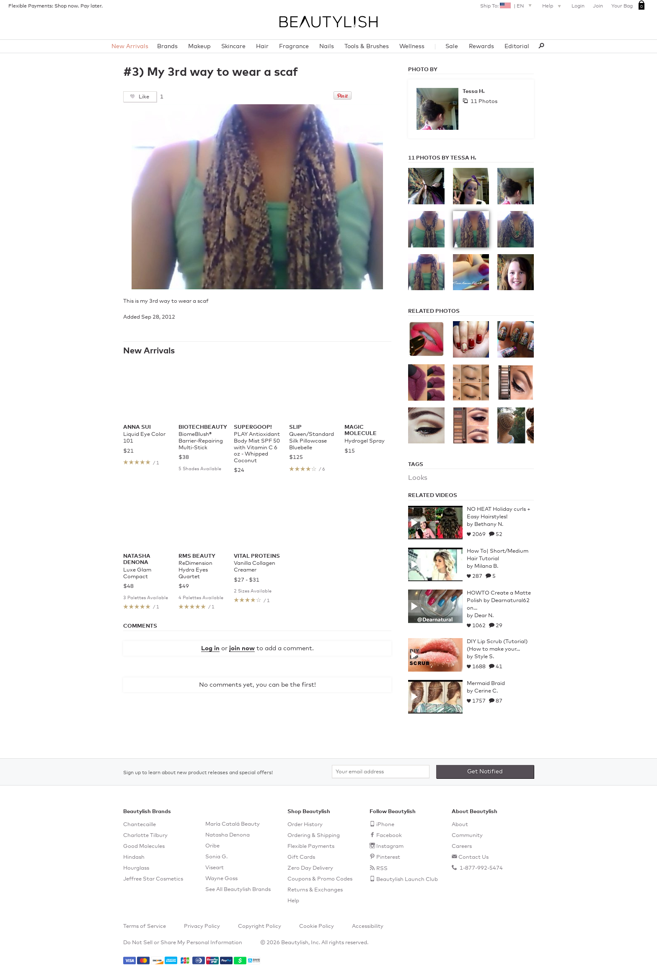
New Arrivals (129, 46)
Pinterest (388, 857)
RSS (382, 868)
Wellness (411, 46)
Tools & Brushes (366, 46)
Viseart (214, 867)
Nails (326, 46)
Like (143, 97)
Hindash (134, 857)
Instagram (390, 846)
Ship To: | (507, 5)
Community (467, 835)
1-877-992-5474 (480, 868)
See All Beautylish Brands (238, 889)
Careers (462, 846)
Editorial (516, 46)
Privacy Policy (202, 926)
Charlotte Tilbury (145, 835)
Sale (451, 46)
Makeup (199, 46)
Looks (417, 477)
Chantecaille (139, 824)
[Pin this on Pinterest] (343, 98)
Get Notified (485, 772)
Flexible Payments (310, 846)
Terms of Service (144, 926)
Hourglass (136, 868)
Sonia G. (216, 857)
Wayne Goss (221, 878)
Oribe (212, 846)
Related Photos (434, 311)
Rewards (481, 46)
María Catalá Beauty (232, 824)
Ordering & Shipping (313, 835)
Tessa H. (474, 91)
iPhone (385, 824)
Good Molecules (144, 846)
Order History (305, 824)
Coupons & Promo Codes (319, 879)
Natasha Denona (227, 835)
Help (552, 7)
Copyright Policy (259, 926)
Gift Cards (301, 857)
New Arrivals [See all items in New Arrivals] (149, 351)
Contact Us (473, 857)
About (460, 824)
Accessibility (367, 926)
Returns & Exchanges (315, 890)
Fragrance (294, 46)
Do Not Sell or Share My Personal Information (182, 942)
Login (578, 6)
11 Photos (483, 101)
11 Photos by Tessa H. (442, 158)
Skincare (233, 46)
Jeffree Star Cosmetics (153, 879)
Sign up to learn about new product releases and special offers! (198, 772)
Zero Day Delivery (310, 868)
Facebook (389, 835)
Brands (167, 46)
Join (598, 6)
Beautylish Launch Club (407, 879)
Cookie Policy (316, 926)
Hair (262, 46)
